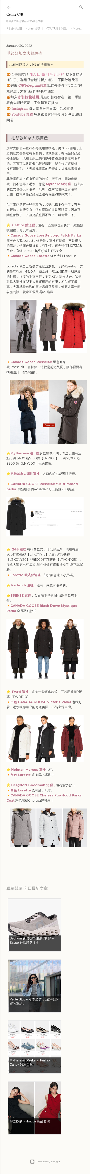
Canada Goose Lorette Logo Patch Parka (45, 235)
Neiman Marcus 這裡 (28, 770)
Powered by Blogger (45, 1161)
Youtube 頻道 (22, 114)
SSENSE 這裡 (20, 595)
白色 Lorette (20, 790)
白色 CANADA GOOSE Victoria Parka (40, 702)
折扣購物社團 (28, 97)
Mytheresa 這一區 (24, 453)
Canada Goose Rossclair (31, 362)
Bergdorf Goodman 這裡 (32, 785)
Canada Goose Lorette (30, 256)
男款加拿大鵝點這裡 (24, 474)
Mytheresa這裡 (58, 184)
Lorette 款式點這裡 (25, 575)
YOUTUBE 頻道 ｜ (58, 28)
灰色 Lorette (20, 775)
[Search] (81, 6)
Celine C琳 (14, 14)
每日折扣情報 (25, 862)
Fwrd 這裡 (20, 692)
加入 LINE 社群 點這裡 (46, 74)
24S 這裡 (19, 549)
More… (77, 28)
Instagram (19, 108)
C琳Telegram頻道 (32, 85)
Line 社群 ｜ (36, 28)
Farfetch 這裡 (22, 585)
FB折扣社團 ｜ (15, 28)
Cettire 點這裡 (23, 225)
